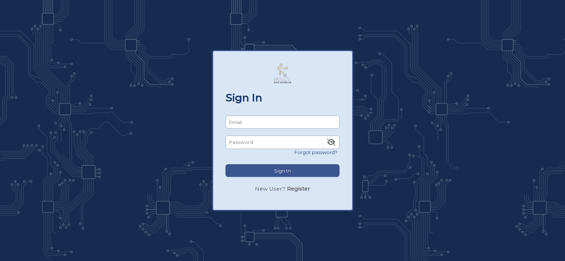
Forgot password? (315, 152)
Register (298, 189)
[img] (331, 142)
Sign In (282, 171)
